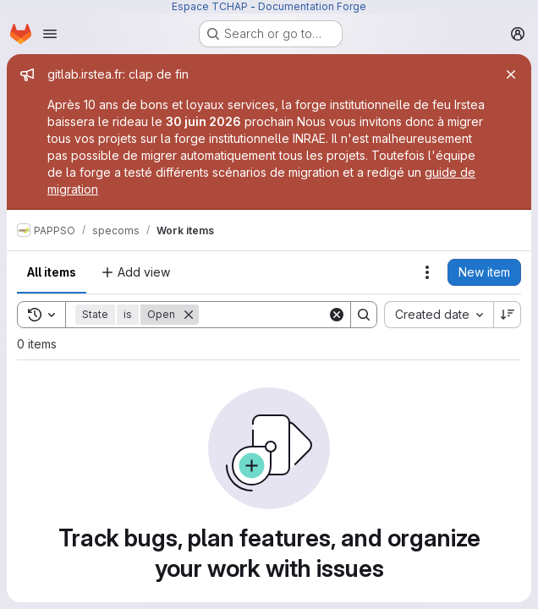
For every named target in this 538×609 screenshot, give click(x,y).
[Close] (511, 74)
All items (51, 272)
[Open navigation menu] (49, 33)
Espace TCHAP (210, 6)
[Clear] (337, 314)
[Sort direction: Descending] (507, 314)
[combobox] (438, 314)
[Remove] (188, 314)
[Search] (303, 314)
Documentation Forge (312, 6)
